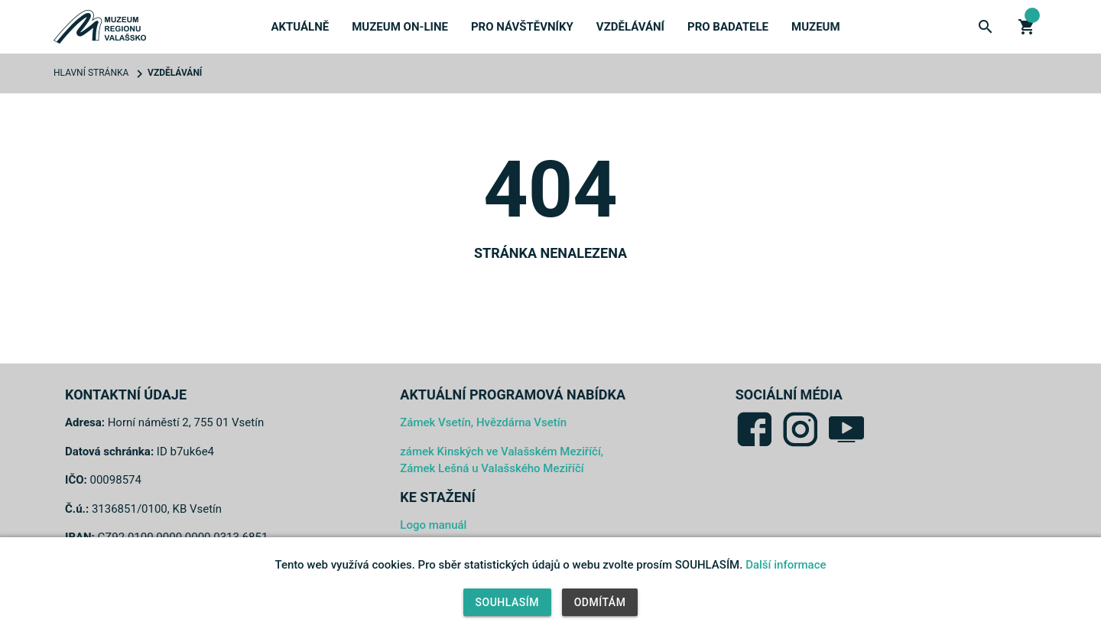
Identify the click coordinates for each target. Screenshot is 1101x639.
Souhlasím (507, 602)
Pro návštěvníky (522, 27)
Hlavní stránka (91, 72)
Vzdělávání (630, 27)
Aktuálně (300, 27)
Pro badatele (727, 27)
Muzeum (815, 27)
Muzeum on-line (400, 27)
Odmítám (600, 602)
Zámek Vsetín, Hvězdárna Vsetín (483, 422)
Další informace (785, 565)
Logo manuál (433, 525)
